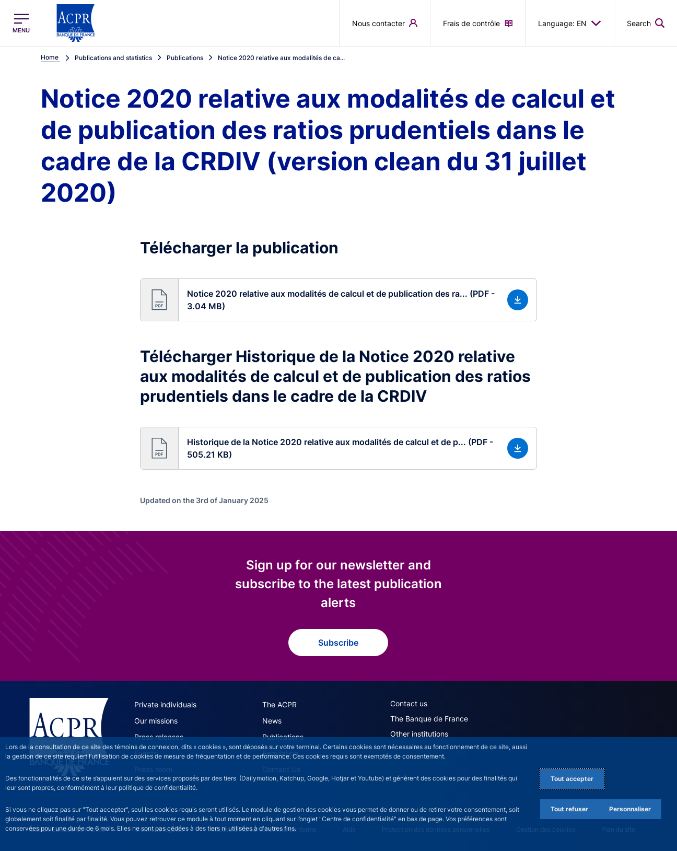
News (272, 720)
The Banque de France (429, 718)
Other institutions (419, 733)
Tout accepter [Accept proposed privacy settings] (572, 779)
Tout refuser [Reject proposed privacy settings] (569, 809)
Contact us (408, 703)
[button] (338, 299)
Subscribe (338, 642)
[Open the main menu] (21, 23)
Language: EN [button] (569, 23)
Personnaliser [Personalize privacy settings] (630, 809)
